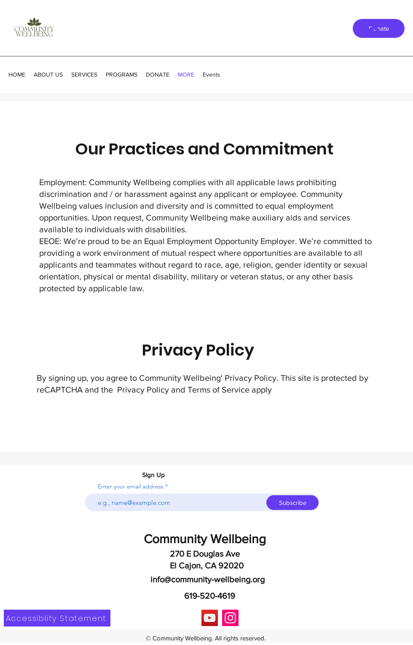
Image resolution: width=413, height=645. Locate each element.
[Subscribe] (292, 502)
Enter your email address (131, 486)
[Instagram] (230, 618)
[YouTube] (209, 618)
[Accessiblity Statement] (57, 618)
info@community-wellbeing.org (207, 579)
